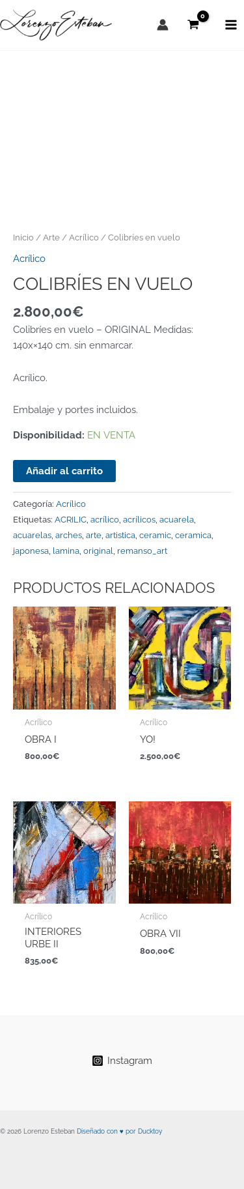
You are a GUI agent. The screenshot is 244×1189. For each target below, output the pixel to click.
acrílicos (139, 519)
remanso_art (142, 551)
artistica (120, 535)
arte (94, 535)
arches (68, 535)
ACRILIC (71, 519)
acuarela (176, 519)
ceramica (193, 535)
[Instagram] (122, 1061)
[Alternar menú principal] (231, 25)
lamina (66, 551)
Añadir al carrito (64, 470)
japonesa (31, 551)
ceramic (155, 535)
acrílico (104, 519)
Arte (51, 237)
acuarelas (32, 535)
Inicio (23, 237)
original (98, 551)
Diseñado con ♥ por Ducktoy (119, 1131)
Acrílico (84, 237)
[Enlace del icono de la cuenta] (163, 25)
